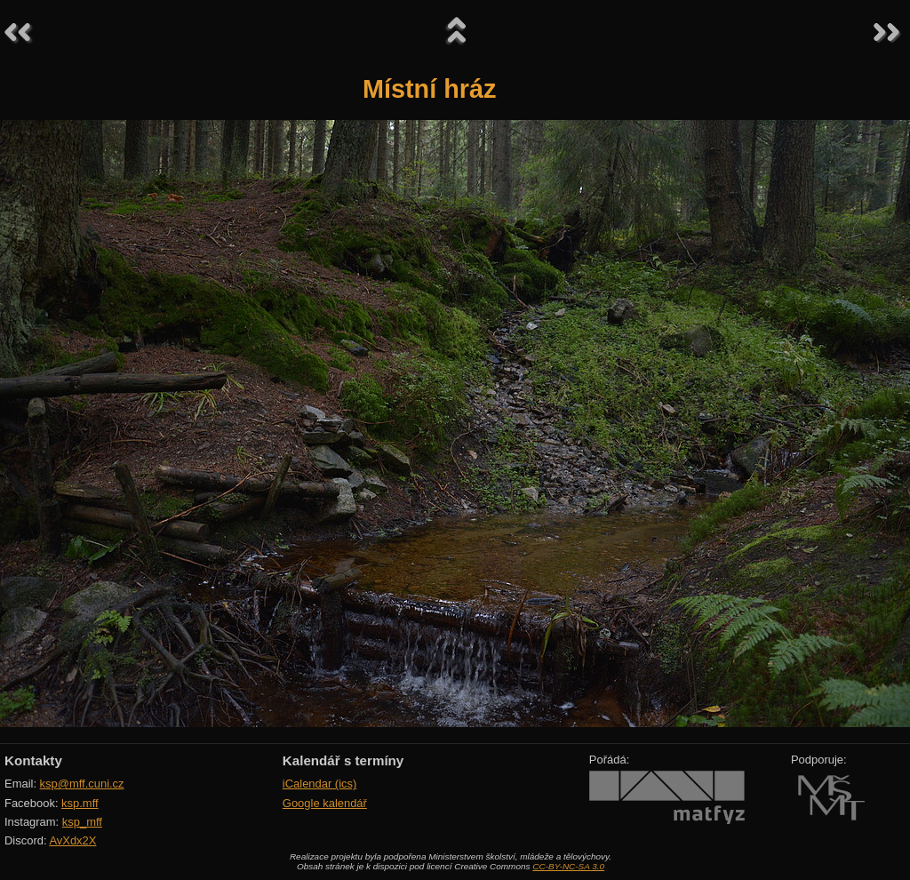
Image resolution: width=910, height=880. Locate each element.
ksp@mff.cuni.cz (82, 783)
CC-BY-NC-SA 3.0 (568, 866)
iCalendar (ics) (320, 783)
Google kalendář (325, 803)
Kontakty (33, 760)
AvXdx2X (72, 840)
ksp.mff (80, 803)
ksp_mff (82, 821)
